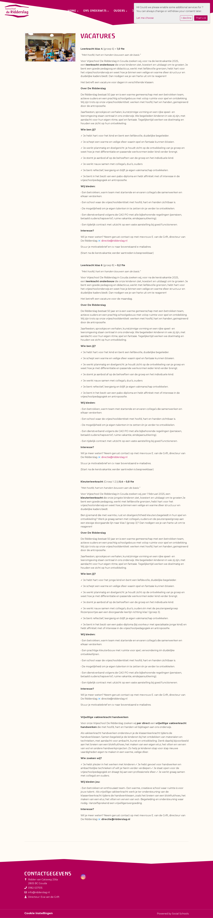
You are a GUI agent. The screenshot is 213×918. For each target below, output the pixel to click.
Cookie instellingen (38, 913)
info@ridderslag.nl (39, 892)
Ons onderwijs (95, 10)
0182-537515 (35, 887)
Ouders (120, 10)
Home (72, 10)
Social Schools (180, 913)
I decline (186, 18)
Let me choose (145, 18)
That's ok (201, 18)
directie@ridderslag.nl (114, 240)
